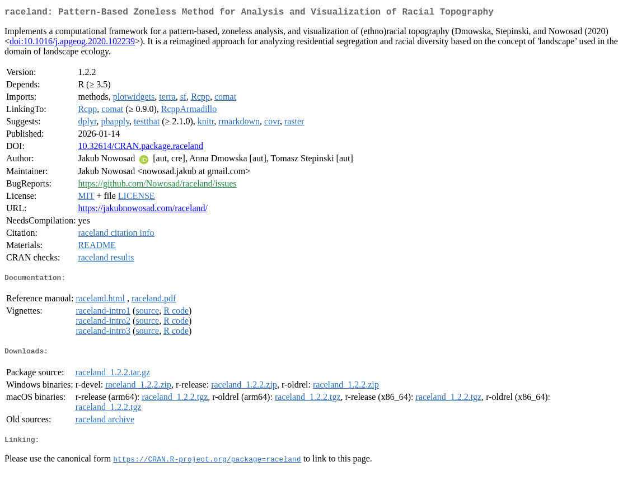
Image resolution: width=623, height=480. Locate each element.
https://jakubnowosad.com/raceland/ (143, 210)
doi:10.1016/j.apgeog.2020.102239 (72, 43)
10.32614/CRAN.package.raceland (140, 148)
